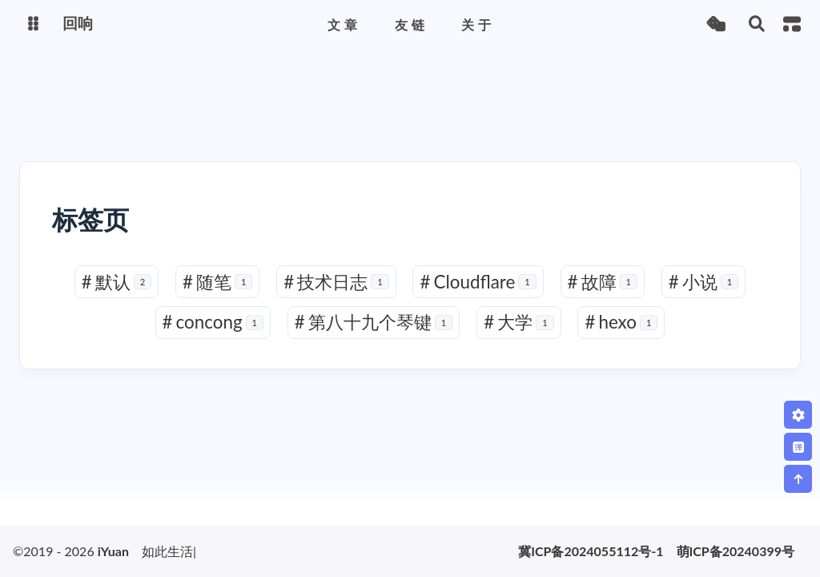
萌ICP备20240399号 (735, 551)
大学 (519, 322)
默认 (117, 282)
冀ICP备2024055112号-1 (590, 551)
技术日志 (336, 282)
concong (213, 322)
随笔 (218, 282)
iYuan (113, 551)
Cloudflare (478, 282)
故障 (603, 282)
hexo (621, 322)
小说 (704, 282)
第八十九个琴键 (374, 322)
